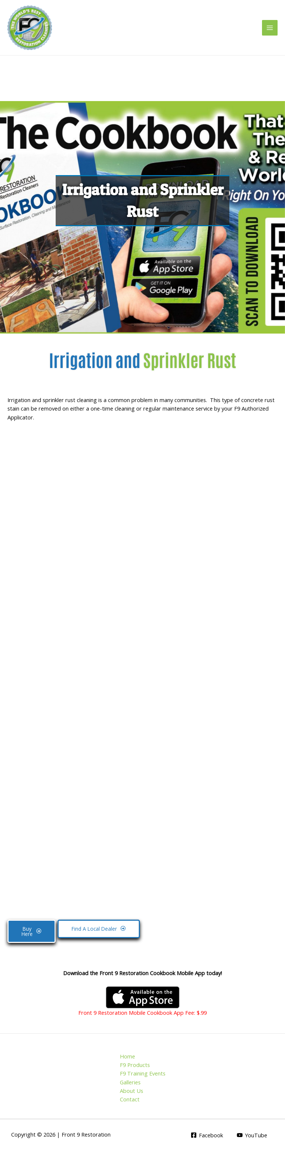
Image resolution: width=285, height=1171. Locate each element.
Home (127, 1056)
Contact (130, 1099)
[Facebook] (207, 1135)
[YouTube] (252, 1135)
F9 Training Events (143, 1073)
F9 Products (135, 1064)
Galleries (130, 1082)
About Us (131, 1090)
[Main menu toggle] (270, 28)
